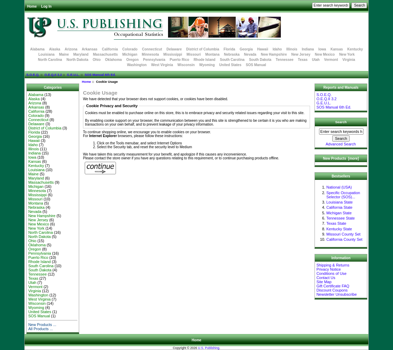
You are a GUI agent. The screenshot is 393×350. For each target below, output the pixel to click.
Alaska (54, 49)
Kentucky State (339, 229)
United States (230, 65)
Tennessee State (340, 218)
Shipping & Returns (332, 265)
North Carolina (50, 60)
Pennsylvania (154, 60)
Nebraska (232, 54)
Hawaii (262, 49)
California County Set (344, 239)
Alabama (37, 49)
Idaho (277, 49)
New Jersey (300, 54)
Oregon (132, 60)
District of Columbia (202, 49)
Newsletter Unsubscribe (336, 294)
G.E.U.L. (73, 75)
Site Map (323, 282)
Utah (316, 60)
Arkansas (90, 49)
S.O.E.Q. (33, 75)
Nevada (250, 54)
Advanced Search (341, 144)
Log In (46, 6)
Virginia (348, 60)
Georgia (246, 49)
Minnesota (150, 54)
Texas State (336, 223)
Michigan (129, 54)
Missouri (193, 54)
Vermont (331, 60)
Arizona (71, 49)
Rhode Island (205, 60)
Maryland (81, 54)
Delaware (174, 49)
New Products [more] (341, 158)
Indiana (308, 49)
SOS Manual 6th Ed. (100, 75)
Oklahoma (113, 60)
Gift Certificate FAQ (332, 286)
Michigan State (339, 213)
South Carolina (232, 60)
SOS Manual (256, 65)
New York (347, 54)
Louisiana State (339, 202)
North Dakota (77, 60)
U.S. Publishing (208, 348)
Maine (64, 54)
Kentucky (355, 49)
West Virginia (162, 65)
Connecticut (152, 49)
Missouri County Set (343, 234)
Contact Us (325, 278)
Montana (212, 54)
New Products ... (42, 325)
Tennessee (284, 60)
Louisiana (46, 54)
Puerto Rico (179, 60)
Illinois (292, 49)
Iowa (322, 49)
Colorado (129, 49)
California (110, 49)
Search (341, 122)
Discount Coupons (332, 290)
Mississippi (173, 54)
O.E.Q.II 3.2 (53, 75)
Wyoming (207, 65)
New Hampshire (274, 54)
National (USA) (339, 187)
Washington (137, 65)
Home (32, 6)
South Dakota (260, 60)
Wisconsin (186, 65)
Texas (303, 60)
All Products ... (40, 329)
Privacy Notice (328, 269)
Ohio (97, 60)
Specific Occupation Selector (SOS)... (343, 195)
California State (339, 207)
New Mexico (325, 54)
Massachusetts (105, 54)
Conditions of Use (331, 273)
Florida (229, 49)
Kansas (337, 49)
